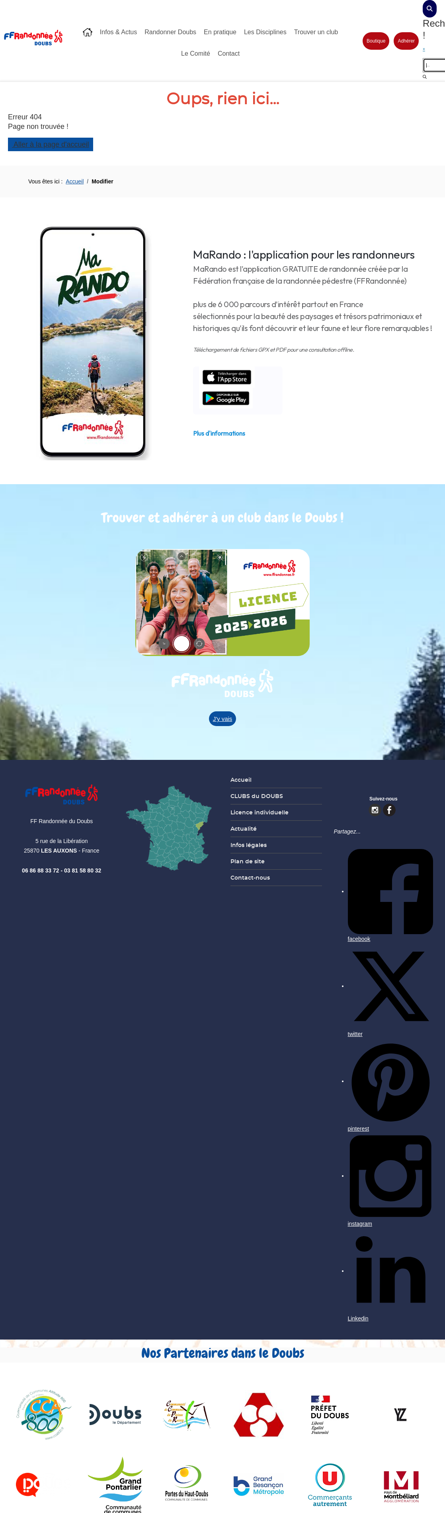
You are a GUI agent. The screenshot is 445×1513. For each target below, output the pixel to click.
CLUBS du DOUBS (256, 796)
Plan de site (247, 861)
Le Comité (195, 53)
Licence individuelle (259, 812)
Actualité (243, 828)
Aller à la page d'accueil (50, 144)
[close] (434, 49)
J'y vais (222, 718)
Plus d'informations (219, 433)
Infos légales (248, 845)
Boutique (376, 41)
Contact (229, 53)
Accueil (241, 779)
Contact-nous (250, 877)
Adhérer (406, 41)
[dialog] (430, 9)
